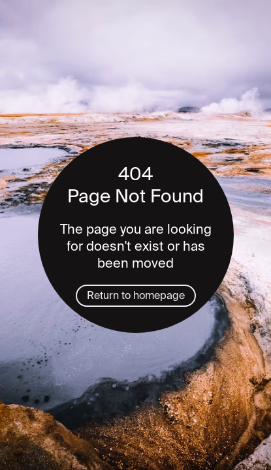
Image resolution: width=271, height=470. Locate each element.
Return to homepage (136, 295)
